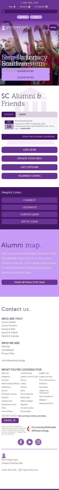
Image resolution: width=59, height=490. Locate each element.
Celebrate (29, 207)
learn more (25, 128)
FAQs (4, 408)
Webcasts (43, 400)
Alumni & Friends (10, 333)
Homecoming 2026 (23, 121)
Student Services (45, 377)
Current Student (9, 326)
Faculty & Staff (8, 329)
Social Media (26, 411)
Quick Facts (25, 397)
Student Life (44, 373)
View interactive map (29, 282)
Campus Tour (7, 401)
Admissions (6, 387)
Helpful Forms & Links (29, 377)
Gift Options (29, 167)
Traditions (43, 384)
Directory (23, 7)
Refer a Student (27, 401)
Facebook (21, 442)
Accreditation (8, 350)
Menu (53, 27)
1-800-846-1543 (29, 3)
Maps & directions (30, 470)
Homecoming (26, 373)
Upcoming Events (46, 396)
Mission (24, 387)
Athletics (5, 397)
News (22, 114)
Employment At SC (9, 404)
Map (11, 7)
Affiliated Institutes (9, 394)
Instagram (38, 442)
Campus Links (29, 214)
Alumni (4, 390)
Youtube (29, 442)
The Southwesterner (47, 380)
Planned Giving (29, 175)
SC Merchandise (27, 408)
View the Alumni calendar (38, 136)
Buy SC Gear (29, 221)
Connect (29, 200)
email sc (10, 420)
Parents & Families (10, 336)
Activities (5, 380)
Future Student (9, 322)
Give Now (29, 149)
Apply (23, 17)
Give (36, 17)
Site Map (6, 346)
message (20, 470)
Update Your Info (29, 158)
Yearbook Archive (46, 403)
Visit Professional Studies (13, 361)
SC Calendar (40, 7)
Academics (6, 377)
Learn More (25, 77)
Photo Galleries (27, 394)
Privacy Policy (8, 353)
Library (23, 384)
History (23, 380)
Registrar (24, 404)
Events (8, 114)
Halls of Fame (7, 411)
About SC (5, 373)
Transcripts (43, 387)
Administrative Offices (10, 384)
